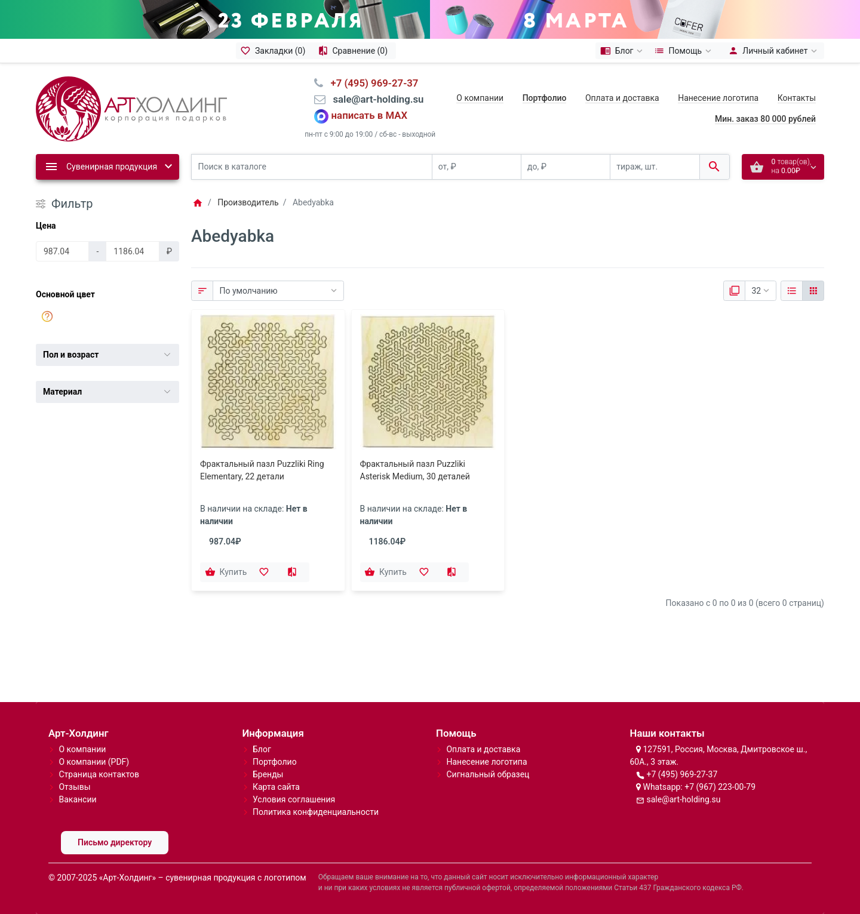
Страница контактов (99, 774)
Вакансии (77, 799)
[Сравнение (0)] (354, 50)
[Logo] (131, 108)
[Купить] (227, 572)
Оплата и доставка (622, 98)
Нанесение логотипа (718, 98)
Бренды (268, 774)
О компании (479, 98)
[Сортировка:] (278, 291)
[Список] (792, 291)
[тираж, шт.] (654, 167)
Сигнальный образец (487, 774)
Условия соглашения (294, 799)
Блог (262, 749)
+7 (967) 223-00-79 (719, 787)
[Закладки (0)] (275, 50)
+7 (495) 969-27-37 (681, 774)
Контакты (797, 98)
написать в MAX (369, 116)
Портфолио (275, 762)
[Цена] (62, 251)
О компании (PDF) (94, 762)
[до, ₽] (565, 167)
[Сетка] (813, 291)
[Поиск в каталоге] (311, 167)
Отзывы (74, 787)
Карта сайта (276, 787)
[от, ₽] (476, 167)
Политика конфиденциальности (316, 812)
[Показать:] (760, 291)
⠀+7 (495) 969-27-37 (370, 83)
